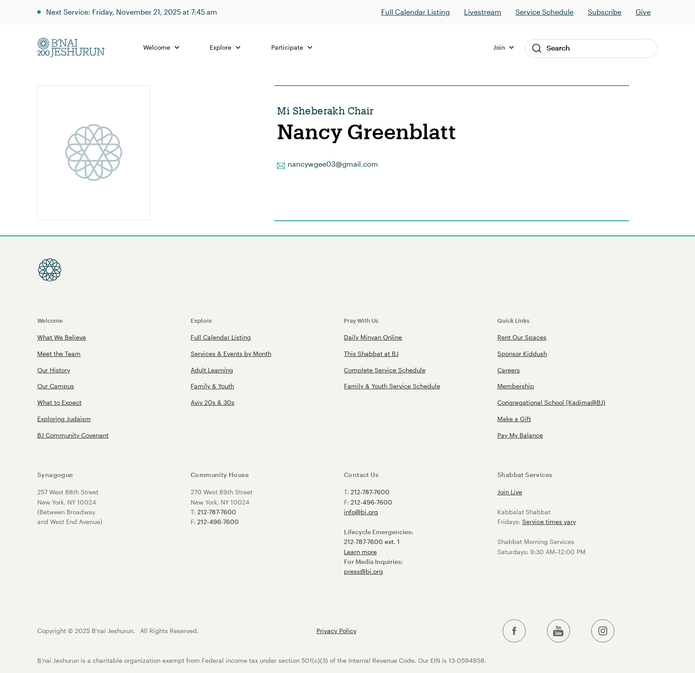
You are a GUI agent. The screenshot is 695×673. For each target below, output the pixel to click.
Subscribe (604, 12)
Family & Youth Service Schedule (392, 386)
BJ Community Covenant (73, 435)
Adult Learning (212, 370)
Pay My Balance (520, 435)
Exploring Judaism (64, 419)
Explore (225, 47)
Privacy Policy (336, 630)
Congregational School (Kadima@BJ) (551, 402)
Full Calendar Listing (415, 12)
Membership (515, 386)
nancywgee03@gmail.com (333, 164)
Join (503, 47)
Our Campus (55, 386)
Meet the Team (59, 353)
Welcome (161, 47)
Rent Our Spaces (522, 337)
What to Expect (59, 402)
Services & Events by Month (231, 353)
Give (643, 12)
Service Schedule (544, 12)
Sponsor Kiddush (522, 353)
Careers (508, 370)
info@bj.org (361, 512)
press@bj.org (363, 571)
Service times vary (549, 521)
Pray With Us (361, 320)
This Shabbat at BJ (371, 353)
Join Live (509, 492)
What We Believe (61, 337)
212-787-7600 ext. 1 (372, 541)
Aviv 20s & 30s (212, 402)
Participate (291, 47)
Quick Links (513, 320)
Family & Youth (212, 386)
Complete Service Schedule (385, 370)
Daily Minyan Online (373, 337)
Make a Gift (514, 419)
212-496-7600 (218, 521)
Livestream (482, 12)
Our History (53, 370)
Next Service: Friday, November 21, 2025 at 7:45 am (131, 12)
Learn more (360, 552)
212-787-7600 (216, 512)
